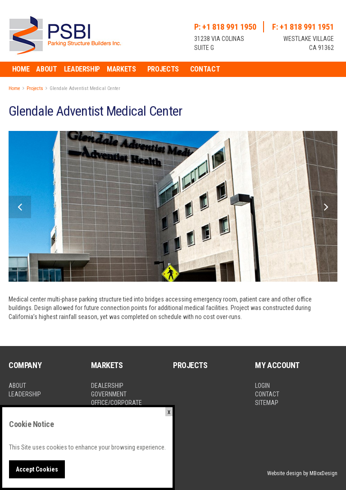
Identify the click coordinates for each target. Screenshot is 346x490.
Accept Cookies (37, 469)
